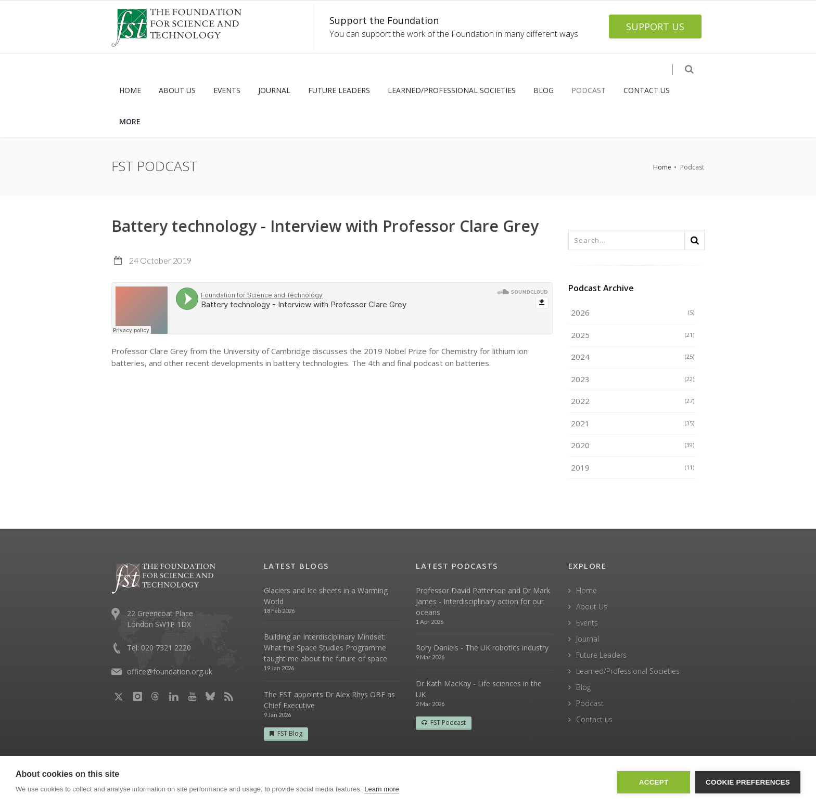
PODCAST (588, 90)
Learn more (381, 789)
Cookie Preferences (748, 782)
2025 (633, 335)
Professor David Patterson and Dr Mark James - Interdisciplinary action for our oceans (483, 601)
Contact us (594, 719)
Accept (654, 782)
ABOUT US (177, 90)
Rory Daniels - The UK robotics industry (482, 648)
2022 (633, 401)
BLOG (543, 90)
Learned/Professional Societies (628, 671)
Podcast (590, 703)
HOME (130, 90)
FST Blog (286, 733)
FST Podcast (444, 722)
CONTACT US (646, 90)
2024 (633, 356)
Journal (587, 639)
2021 (633, 423)
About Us (591, 606)
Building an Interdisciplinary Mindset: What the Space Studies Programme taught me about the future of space (325, 647)
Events (587, 623)
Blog (583, 687)
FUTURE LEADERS (339, 90)
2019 (633, 467)
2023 (633, 379)
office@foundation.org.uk (169, 671)
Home (662, 167)
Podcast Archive (601, 288)
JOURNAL (274, 90)
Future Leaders (601, 655)
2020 (633, 445)
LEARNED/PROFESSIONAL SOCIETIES (452, 90)
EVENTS (226, 90)
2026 (633, 312)
